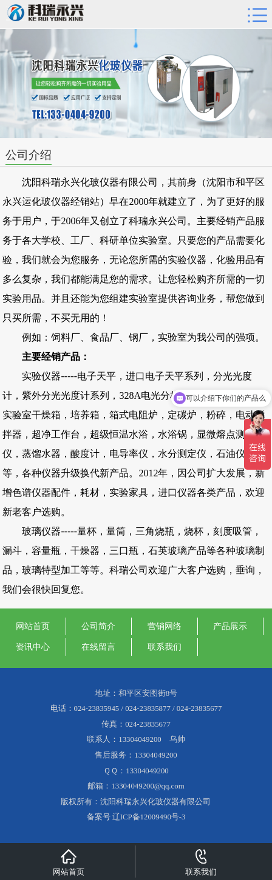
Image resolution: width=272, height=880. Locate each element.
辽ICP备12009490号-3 (149, 817)
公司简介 (98, 626)
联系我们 (165, 647)
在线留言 (98, 647)
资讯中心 (33, 647)
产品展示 (230, 626)
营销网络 (165, 626)
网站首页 (33, 626)
